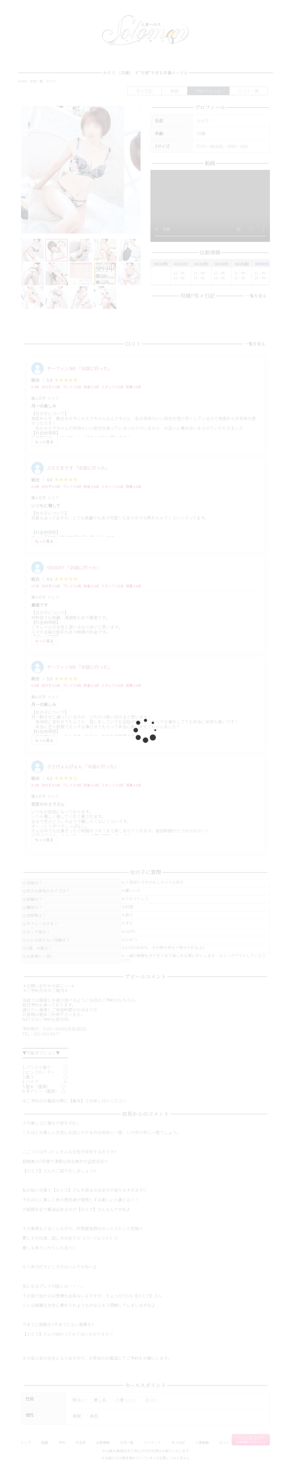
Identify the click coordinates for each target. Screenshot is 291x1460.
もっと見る (44, 441)
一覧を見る (255, 296)
